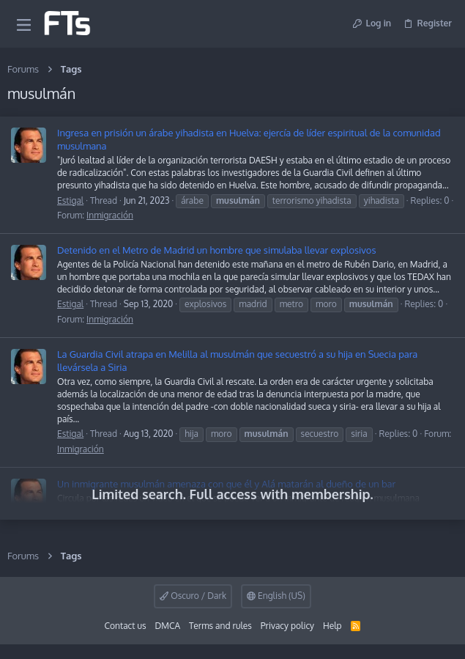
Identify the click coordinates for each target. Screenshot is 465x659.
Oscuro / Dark (193, 595)
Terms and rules (220, 625)
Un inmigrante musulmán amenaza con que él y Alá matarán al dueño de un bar (226, 484)
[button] (23, 24)
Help (332, 625)
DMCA (167, 625)
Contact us (125, 625)
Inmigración (109, 215)
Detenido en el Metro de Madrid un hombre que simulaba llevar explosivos (216, 250)
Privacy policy (287, 625)
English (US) (276, 595)
